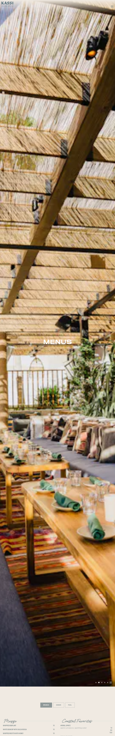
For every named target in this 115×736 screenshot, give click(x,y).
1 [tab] (96, 600)
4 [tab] (105, 600)
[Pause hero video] (111, 600)
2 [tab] (99, 600)
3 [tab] (102, 600)
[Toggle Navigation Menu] (112, 6)
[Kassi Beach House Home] (7, 4)
